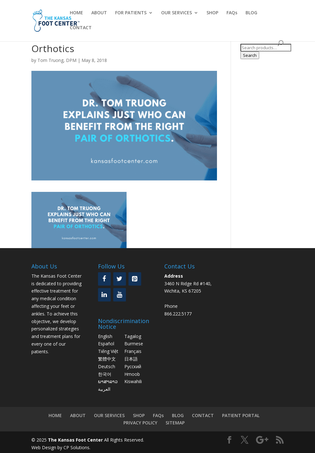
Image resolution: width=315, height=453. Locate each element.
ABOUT (99, 13)
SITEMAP (175, 423)
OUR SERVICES (176, 13)
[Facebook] (104, 279)
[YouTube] (119, 294)
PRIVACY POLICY (140, 423)
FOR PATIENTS (131, 13)
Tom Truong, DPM (56, 60)
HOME (76, 13)
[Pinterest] (134, 279)
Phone (171, 306)
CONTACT (81, 27)
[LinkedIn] (104, 294)
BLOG (251, 13)
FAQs (231, 13)
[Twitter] (119, 279)
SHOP (212, 13)
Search (250, 55)
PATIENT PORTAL (240, 415)
